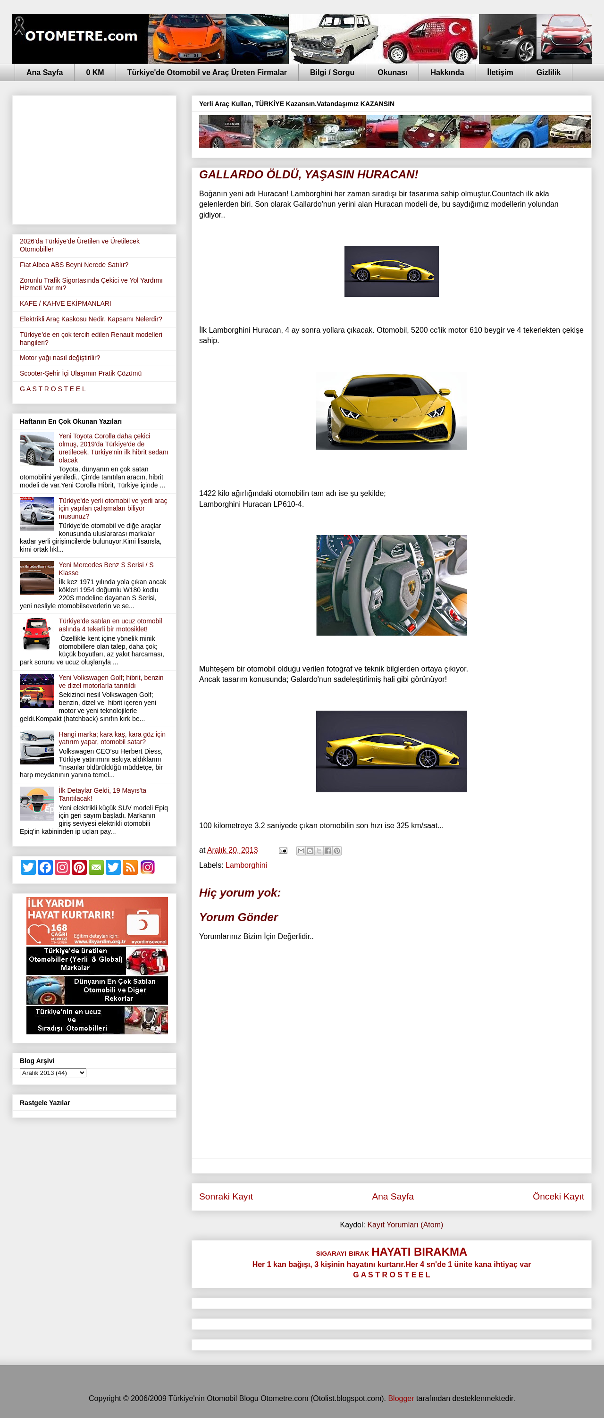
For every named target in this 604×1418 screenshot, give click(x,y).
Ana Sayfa (44, 72)
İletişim (500, 72)
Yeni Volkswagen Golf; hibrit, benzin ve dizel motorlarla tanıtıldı (111, 681)
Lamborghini (246, 865)
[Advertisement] (94, 158)
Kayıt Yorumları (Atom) (405, 1225)
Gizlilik (549, 72)
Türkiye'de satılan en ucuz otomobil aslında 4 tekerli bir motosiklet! (110, 625)
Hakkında (447, 72)
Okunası (392, 72)
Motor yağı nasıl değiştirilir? (60, 357)
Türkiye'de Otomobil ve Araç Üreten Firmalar (207, 72)
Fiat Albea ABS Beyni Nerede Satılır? (74, 264)
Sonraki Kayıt (226, 1196)
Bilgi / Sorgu (332, 72)
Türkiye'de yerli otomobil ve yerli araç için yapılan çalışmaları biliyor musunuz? (113, 508)
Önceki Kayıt (558, 1196)
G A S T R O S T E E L (53, 389)
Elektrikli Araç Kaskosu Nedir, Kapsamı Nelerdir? (91, 319)
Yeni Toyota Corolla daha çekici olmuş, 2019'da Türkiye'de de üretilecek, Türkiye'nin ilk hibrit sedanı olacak (113, 447)
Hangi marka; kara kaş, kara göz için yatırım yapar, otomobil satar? (112, 738)
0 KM (95, 72)
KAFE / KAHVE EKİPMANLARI (65, 303)
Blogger (401, 1398)
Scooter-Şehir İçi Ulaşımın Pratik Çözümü (81, 373)
